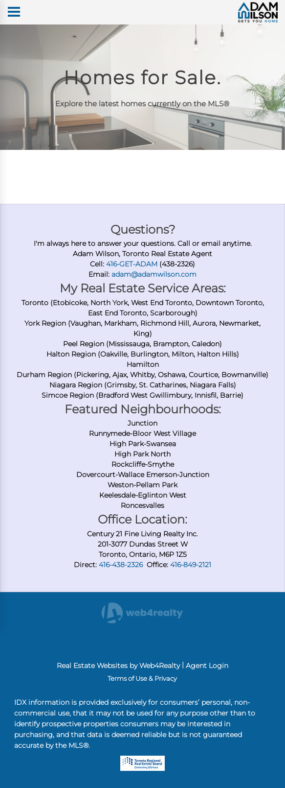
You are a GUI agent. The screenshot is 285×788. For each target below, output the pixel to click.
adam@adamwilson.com (154, 274)
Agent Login (207, 665)
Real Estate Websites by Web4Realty (118, 665)
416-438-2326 (121, 564)
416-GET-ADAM (131, 264)
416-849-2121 (190, 564)
